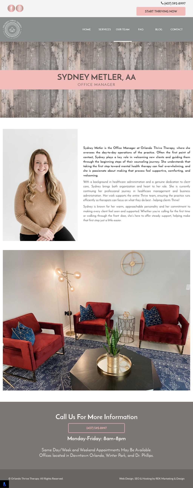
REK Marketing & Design (170, 478)
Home (87, 29)
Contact (177, 29)
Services (105, 29)
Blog (158, 29)
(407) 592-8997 (173, 3)
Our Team (122, 29)
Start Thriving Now (161, 11)
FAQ (140, 29)
